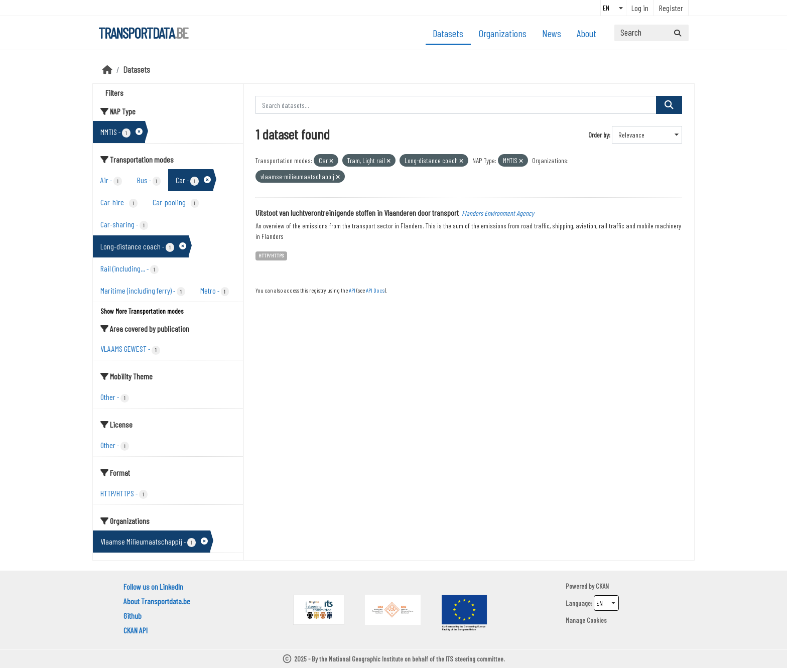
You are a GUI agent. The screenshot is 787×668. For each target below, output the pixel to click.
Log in (639, 8)
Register (671, 8)
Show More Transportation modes (142, 311)
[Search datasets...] (651, 33)
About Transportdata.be (156, 601)
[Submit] (678, 33)
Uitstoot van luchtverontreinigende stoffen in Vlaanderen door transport (357, 212)
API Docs (375, 290)
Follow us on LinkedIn (153, 586)
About (586, 33)
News (551, 33)
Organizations (503, 33)
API (352, 290)
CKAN (602, 586)
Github (132, 615)
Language (578, 603)
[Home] (107, 69)
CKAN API (135, 630)
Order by (598, 134)
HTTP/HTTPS (271, 255)
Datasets (448, 33)
